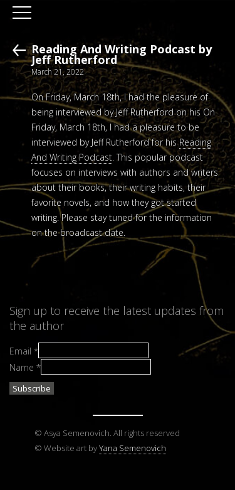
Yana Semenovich (132, 448)
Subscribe (32, 388)
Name (25, 367)
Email (23, 351)
